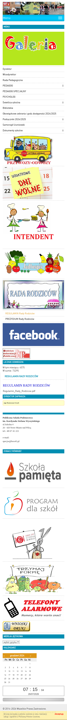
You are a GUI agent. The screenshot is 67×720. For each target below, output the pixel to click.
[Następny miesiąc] (30, 655)
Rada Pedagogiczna (13, 80)
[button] (62, 86)
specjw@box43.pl (11, 441)
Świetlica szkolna (11, 102)
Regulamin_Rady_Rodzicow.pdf (19, 391)
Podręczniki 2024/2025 (14, 119)
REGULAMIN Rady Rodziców (19, 313)
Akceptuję (59, 714)
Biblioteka (8, 108)
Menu (7, 18)
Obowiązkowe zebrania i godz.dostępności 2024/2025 (29, 113)
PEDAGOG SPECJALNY (14, 91)
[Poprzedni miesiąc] (4, 655)
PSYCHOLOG (9, 96)
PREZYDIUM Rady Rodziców (19, 319)
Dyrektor (7, 69)
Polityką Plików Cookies (29, 717)
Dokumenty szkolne (13, 130)
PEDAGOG (8, 85)
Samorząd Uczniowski (14, 124)
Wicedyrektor (9, 74)
